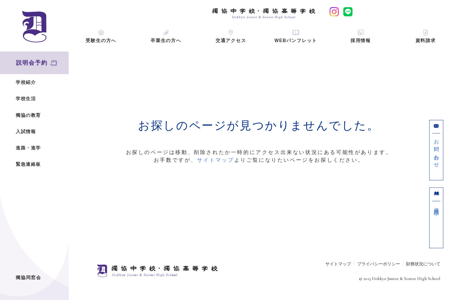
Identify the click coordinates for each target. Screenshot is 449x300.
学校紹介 (26, 82)
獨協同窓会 (28, 277)
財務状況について (423, 263)
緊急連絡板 (28, 164)
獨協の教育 (28, 115)
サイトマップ (215, 160)
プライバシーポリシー (378, 263)
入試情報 (26, 131)
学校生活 (26, 98)
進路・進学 (28, 147)
